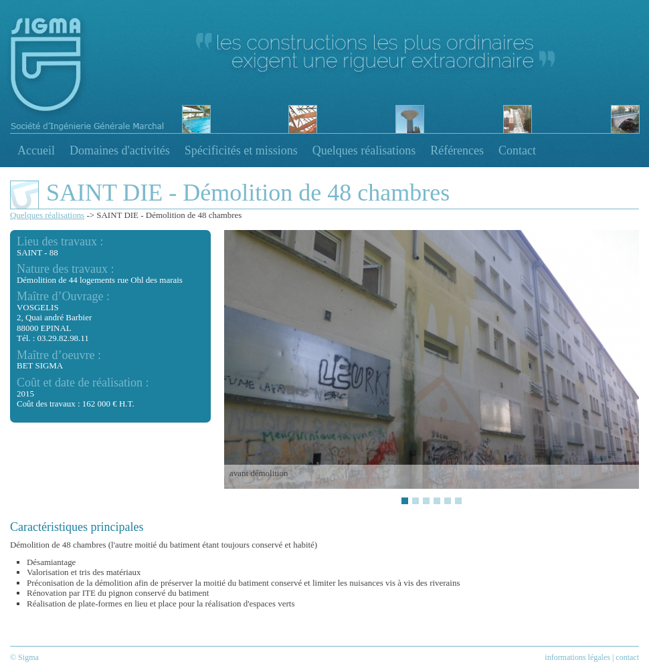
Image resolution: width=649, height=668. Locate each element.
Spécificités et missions (241, 150)
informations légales (577, 657)
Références (457, 150)
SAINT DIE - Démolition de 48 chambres (169, 215)
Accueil (36, 150)
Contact (517, 150)
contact (627, 657)
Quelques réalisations (363, 150)
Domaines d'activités (120, 150)
